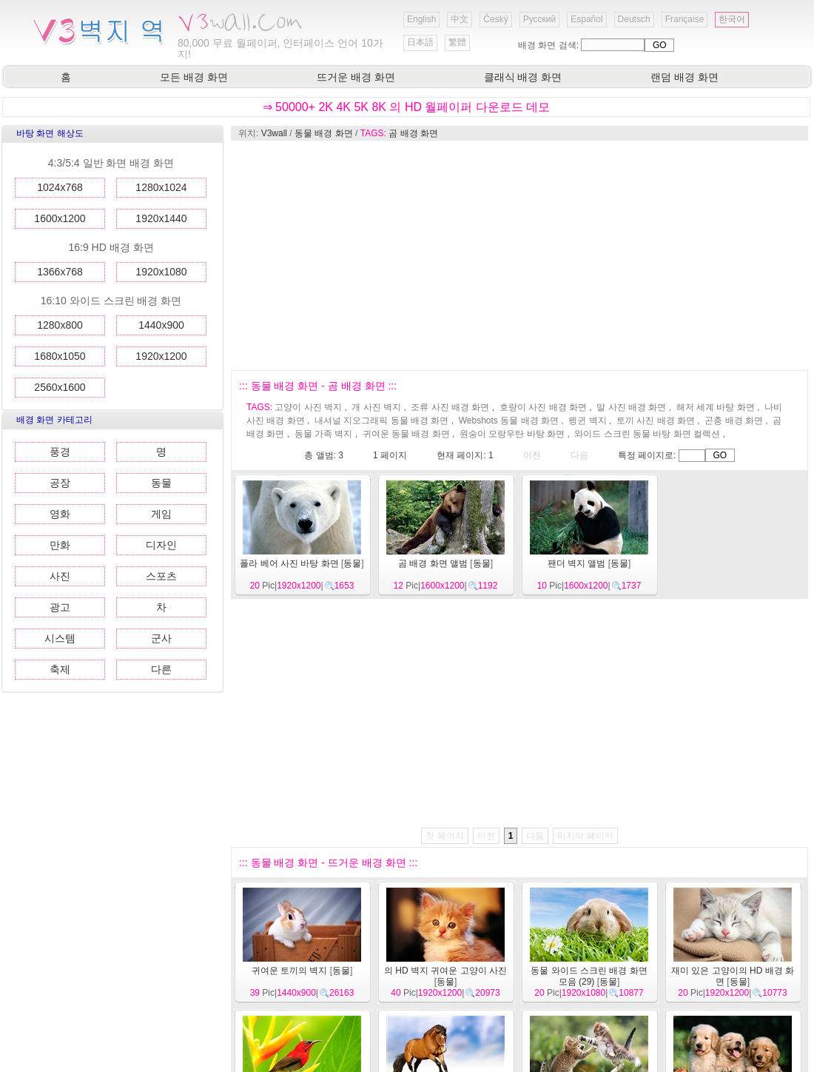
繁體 (457, 42)
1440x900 (161, 325)
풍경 (60, 452)
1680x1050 (59, 356)
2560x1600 (59, 387)
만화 (60, 545)
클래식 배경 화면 (523, 77)
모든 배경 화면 (194, 77)
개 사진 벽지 (376, 407)
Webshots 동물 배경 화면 (509, 420)
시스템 (59, 638)
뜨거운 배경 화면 (356, 77)
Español (586, 19)
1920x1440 (160, 218)
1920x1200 (160, 356)
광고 (60, 607)
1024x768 (60, 187)
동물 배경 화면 (324, 133)
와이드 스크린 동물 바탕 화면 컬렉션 (647, 434)
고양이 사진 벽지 (308, 407)
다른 (161, 669)
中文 (459, 19)
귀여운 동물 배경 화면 (406, 434)
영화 (60, 514)
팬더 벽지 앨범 (577, 563)
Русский (539, 19)
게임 (161, 514)
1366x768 (60, 272)
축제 (60, 669)
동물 (161, 483)
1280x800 (60, 325)
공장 (60, 483)
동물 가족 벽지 (324, 434)
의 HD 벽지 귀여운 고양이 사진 (445, 970)
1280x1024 (160, 187)
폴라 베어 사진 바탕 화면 (289, 563)
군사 (161, 638)
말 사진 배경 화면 (631, 407)
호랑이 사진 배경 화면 (543, 407)
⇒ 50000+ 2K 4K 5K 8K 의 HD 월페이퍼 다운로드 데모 (407, 107)
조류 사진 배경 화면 (450, 407)
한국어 (732, 19)
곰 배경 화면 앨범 (433, 563)
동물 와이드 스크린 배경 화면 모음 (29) (589, 976)
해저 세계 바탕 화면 (715, 407)
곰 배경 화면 (413, 133)
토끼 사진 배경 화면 (655, 420)
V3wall (274, 133)
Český (495, 19)
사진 (60, 576)
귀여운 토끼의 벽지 (290, 970)
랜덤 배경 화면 (684, 77)
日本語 (420, 42)
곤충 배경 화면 (733, 420)
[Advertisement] (486, 255)
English (421, 19)
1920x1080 (160, 272)
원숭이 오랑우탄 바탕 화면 (512, 434)
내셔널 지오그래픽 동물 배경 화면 (381, 420)
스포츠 (161, 576)
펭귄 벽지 (587, 420)
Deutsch (634, 19)
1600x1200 (59, 218)
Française (684, 19)
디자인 (161, 545)
